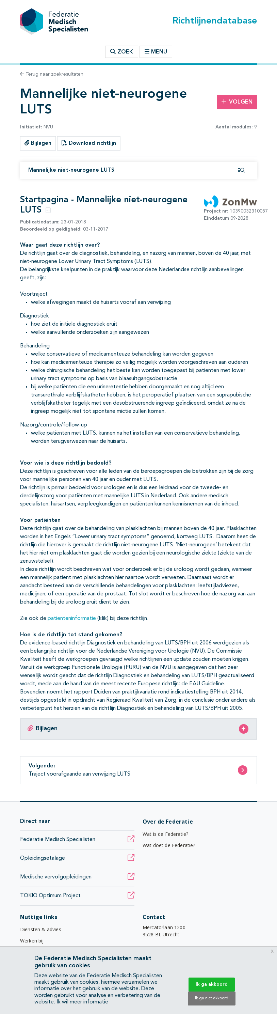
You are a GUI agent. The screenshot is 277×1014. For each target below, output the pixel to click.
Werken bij (32, 940)
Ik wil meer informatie (82, 1002)
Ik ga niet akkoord (211, 998)
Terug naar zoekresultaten (51, 74)
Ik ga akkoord (212, 984)
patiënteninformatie (72, 618)
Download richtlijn (89, 143)
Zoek (121, 52)
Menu (156, 52)
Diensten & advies (40, 929)
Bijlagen (38, 143)
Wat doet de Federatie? (169, 845)
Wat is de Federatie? (165, 834)
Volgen (236, 102)
